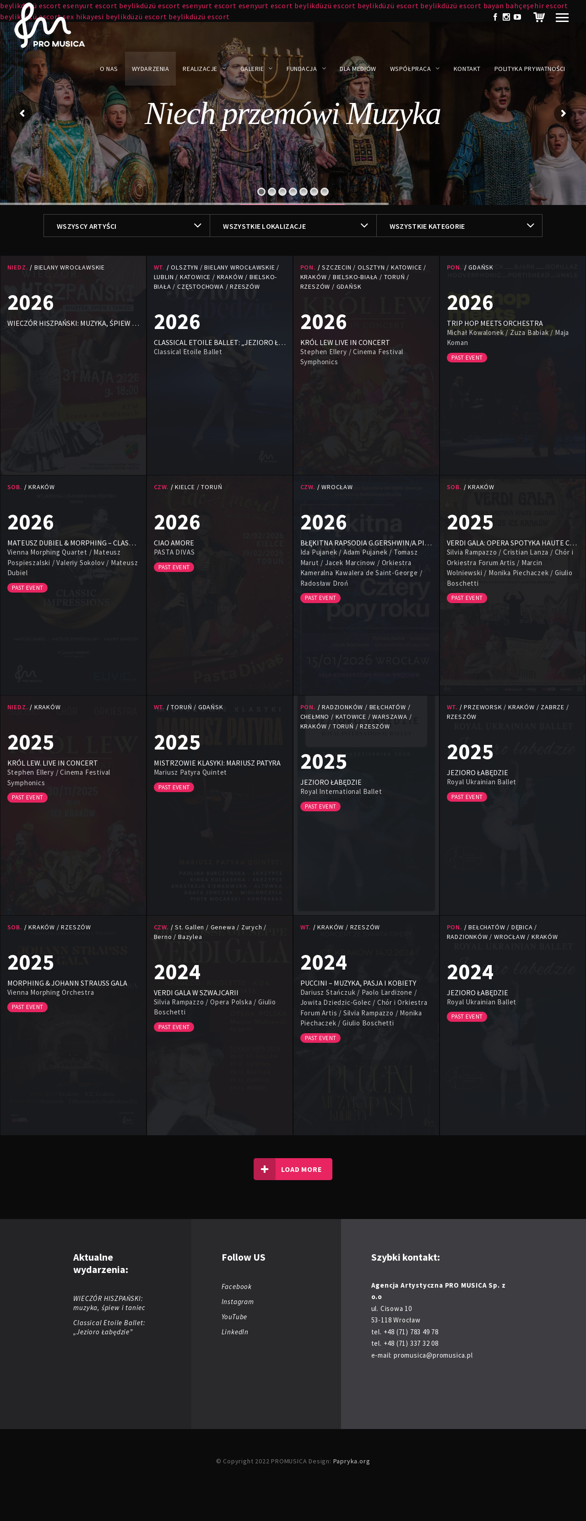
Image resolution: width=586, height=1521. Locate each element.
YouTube (235, 1316)
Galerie (252, 69)
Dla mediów (358, 69)
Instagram (238, 1301)
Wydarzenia (150, 69)
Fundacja (302, 69)
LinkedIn (235, 1331)
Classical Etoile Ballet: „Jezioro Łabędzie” (109, 1327)
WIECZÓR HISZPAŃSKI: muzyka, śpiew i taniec (109, 1303)
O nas (109, 69)
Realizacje (200, 69)
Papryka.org (351, 1461)
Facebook (237, 1286)
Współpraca (410, 69)
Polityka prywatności (529, 69)
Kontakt (467, 69)
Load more (288, 1169)
